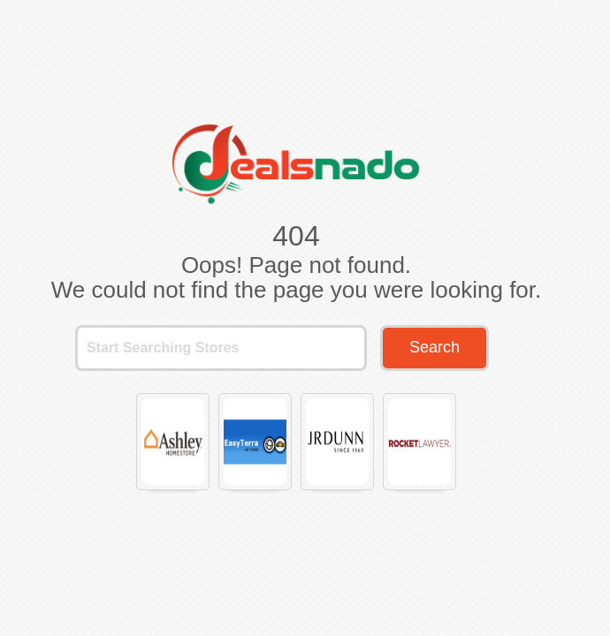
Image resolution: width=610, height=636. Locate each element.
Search (434, 347)
